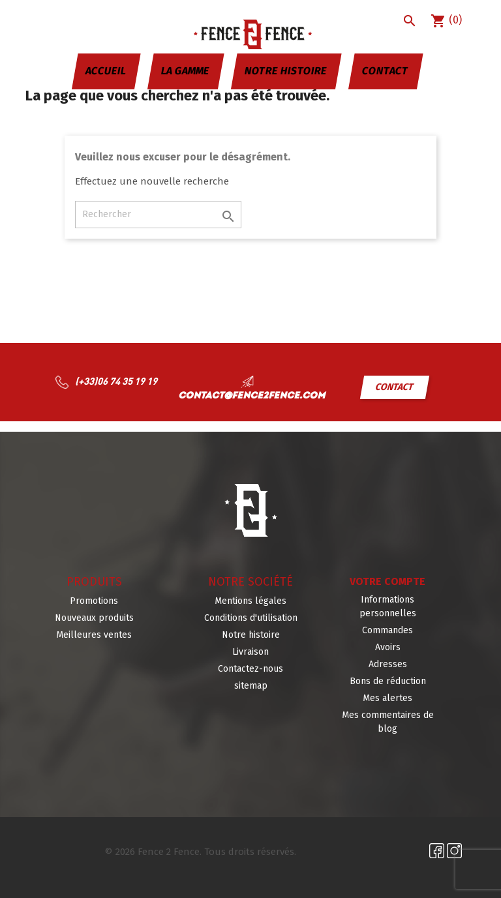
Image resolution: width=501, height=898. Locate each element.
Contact (385, 71)
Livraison (250, 651)
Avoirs (388, 647)
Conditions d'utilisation (250, 617)
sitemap (250, 685)
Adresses (388, 664)
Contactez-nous (250, 668)
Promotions (94, 600)
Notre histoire (286, 71)
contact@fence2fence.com (251, 396)
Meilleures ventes (94, 634)
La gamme (185, 71)
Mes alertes (387, 698)
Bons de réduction (388, 681)
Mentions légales (250, 600)
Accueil (106, 71)
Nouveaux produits (94, 617)
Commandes (387, 630)
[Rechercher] (158, 214)
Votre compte (387, 581)
